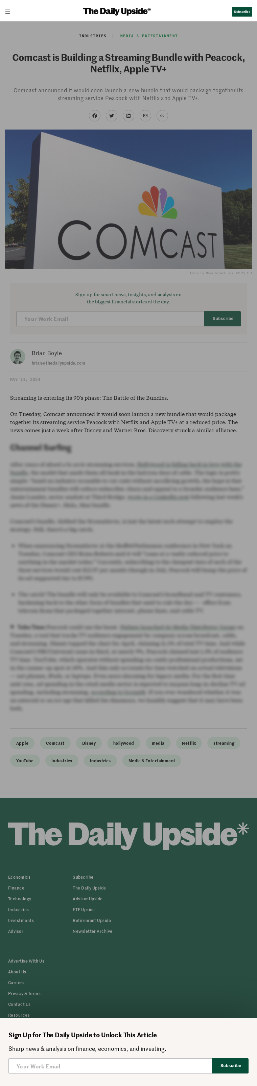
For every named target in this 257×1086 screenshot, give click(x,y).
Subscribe (242, 11)
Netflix (189, 743)
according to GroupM (118, 691)
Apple (22, 743)
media (158, 743)
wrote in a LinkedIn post (158, 496)
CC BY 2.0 (244, 273)
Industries (93, 35)
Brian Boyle (47, 352)
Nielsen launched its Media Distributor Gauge (178, 626)
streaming (223, 743)
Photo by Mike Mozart (207, 273)
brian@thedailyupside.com (59, 363)
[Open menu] (10, 11)
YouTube (25, 760)
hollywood (123, 743)
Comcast (55, 743)
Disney (89, 743)
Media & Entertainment (149, 35)
